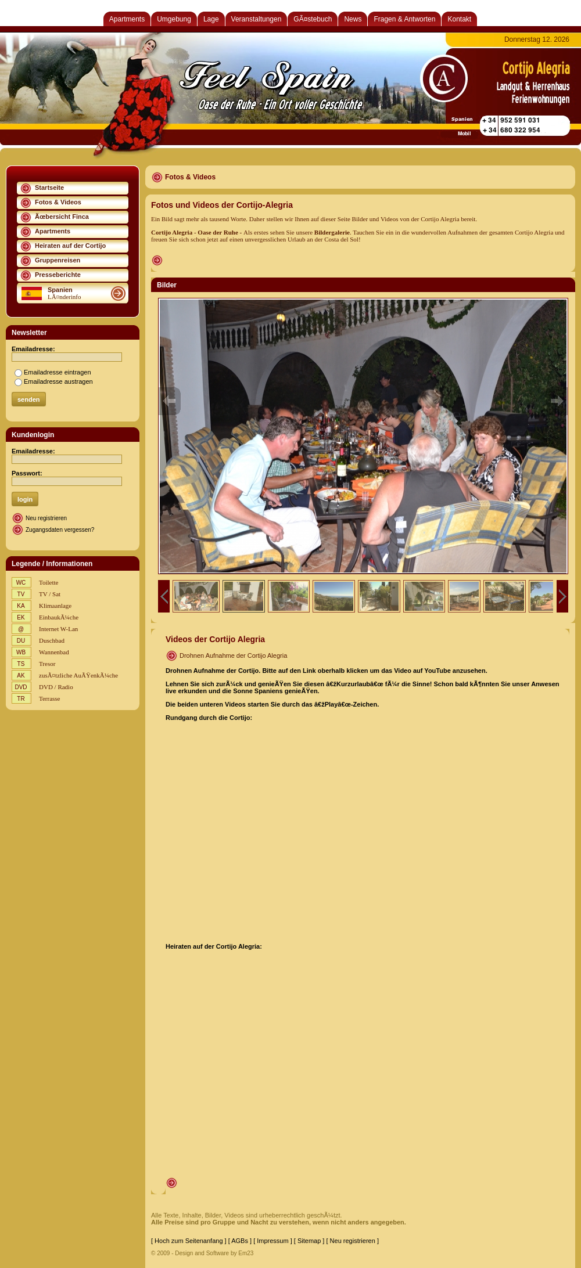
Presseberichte (58, 274)
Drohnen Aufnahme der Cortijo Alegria (233, 655)
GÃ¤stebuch (312, 19)
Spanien (60, 289)
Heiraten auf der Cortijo (70, 245)
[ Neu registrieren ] (352, 1240)
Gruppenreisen (57, 260)
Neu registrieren (46, 518)
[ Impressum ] (272, 1240)
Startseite (49, 187)
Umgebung (174, 19)
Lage (211, 19)
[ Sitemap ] (309, 1240)
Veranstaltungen (256, 19)
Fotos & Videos (58, 202)
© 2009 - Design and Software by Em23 (202, 1253)
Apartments (127, 19)
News (352, 19)
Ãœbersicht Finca (62, 216)
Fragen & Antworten (404, 19)
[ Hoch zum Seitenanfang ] (189, 1240)
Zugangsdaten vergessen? (60, 530)
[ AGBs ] (240, 1240)
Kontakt (459, 19)
